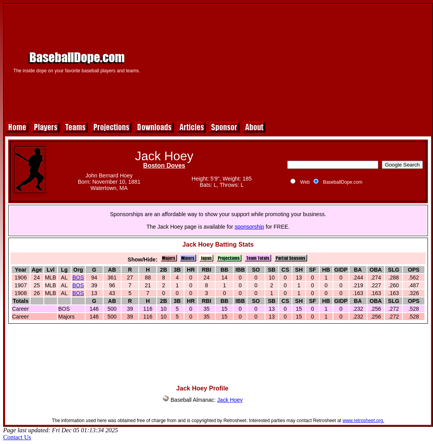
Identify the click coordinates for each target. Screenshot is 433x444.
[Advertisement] (289, 61)
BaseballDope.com (342, 182)
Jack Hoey (230, 400)
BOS (78, 277)
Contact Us (17, 437)
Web (305, 182)
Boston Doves (164, 165)
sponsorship (249, 227)
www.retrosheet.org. (364, 420)
